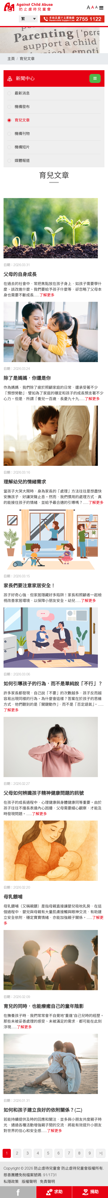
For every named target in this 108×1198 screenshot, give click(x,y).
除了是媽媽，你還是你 (27, 378)
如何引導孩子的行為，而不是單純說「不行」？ (53, 683)
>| (100, 1153)
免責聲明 (47, 1182)
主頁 (11, 59)
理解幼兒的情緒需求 (25, 481)
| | (28, 18)
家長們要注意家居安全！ (29, 585)
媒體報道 (22, 161)
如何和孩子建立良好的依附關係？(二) (43, 1110)
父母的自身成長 (20, 274)
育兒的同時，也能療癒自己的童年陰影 (44, 1006)
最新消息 (22, 93)
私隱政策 (11, 1182)
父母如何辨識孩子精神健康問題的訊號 (44, 793)
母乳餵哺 (13, 897)
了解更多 (46, 295)
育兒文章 (27, 59)
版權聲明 (29, 1182)
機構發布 (22, 107)
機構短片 (22, 147)
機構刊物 (22, 134)
